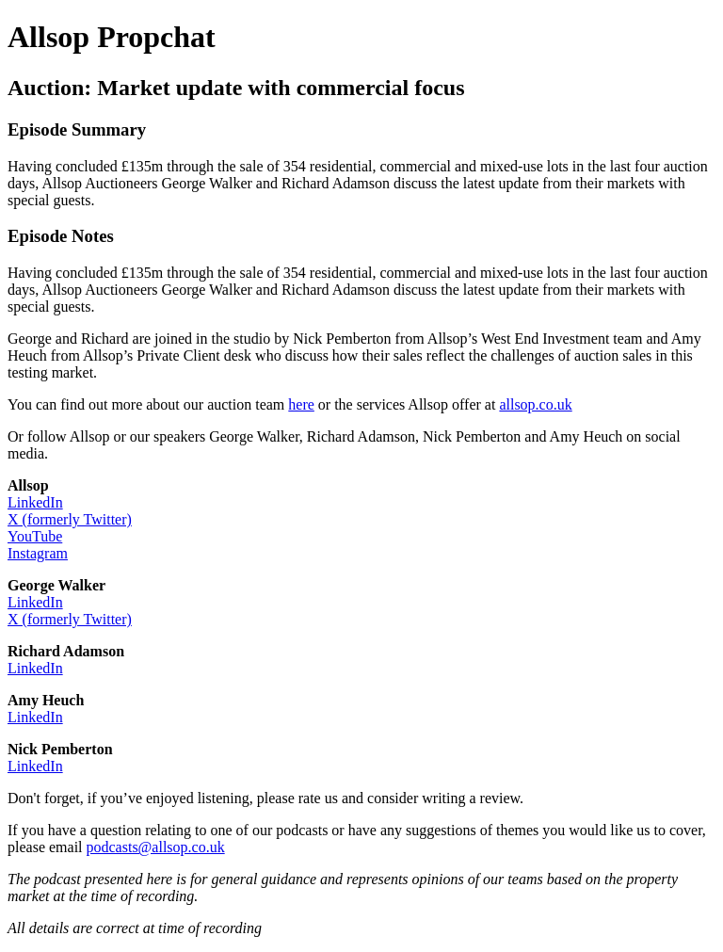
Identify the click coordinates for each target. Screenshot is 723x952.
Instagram (38, 553)
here (301, 404)
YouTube (35, 536)
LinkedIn (35, 502)
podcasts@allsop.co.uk (156, 847)
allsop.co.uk (535, 404)
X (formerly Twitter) (70, 519)
